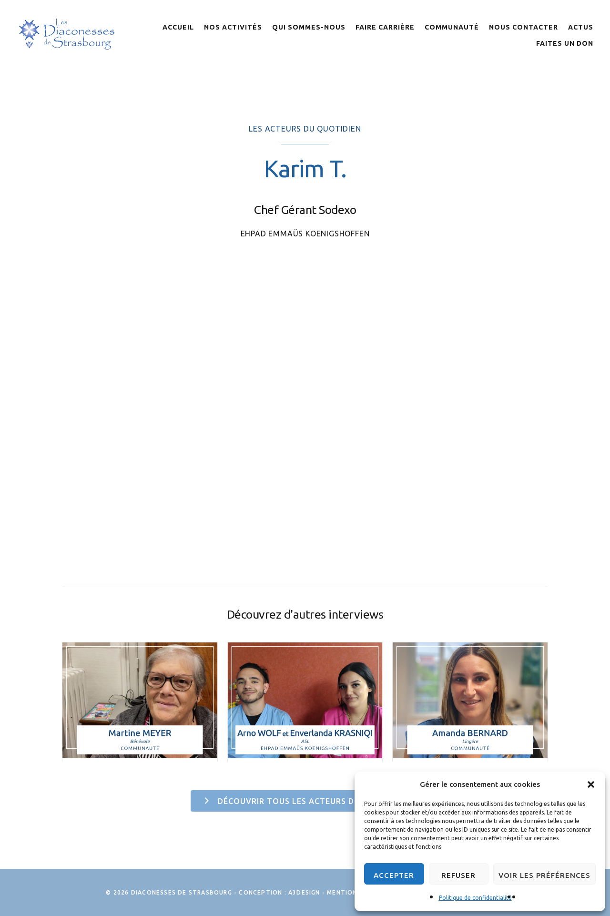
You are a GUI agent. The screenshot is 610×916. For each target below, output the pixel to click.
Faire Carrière (385, 27)
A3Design (304, 892)
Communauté (452, 27)
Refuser (458, 875)
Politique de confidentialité (475, 898)
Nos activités (233, 27)
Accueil (178, 27)
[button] (591, 784)
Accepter (394, 875)
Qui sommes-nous (309, 27)
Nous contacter (523, 27)
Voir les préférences (544, 875)
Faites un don (564, 43)
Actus (580, 27)
